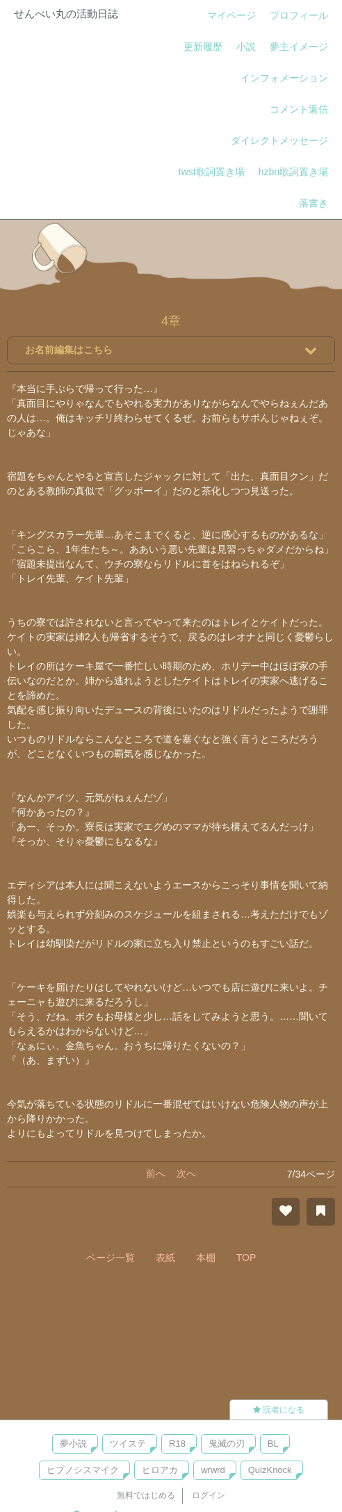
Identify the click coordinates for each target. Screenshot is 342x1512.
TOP (246, 1257)
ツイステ (128, 1443)
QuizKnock (270, 1470)
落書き (313, 203)
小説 (246, 46)
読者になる (278, 1410)
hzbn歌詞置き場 (293, 171)
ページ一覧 (110, 1257)
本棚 (205, 1257)
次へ (186, 1173)
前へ (155, 1173)
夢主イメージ (299, 46)
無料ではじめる (146, 1495)
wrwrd (213, 1470)
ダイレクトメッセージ (279, 140)
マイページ (231, 15)
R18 (177, 1443)
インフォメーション (284, 77)
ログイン (208, 1495)
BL (273, 1443)
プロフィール (299, 15)
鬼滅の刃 (227, 1443)
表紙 (165, 1257)
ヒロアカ (160, 1470)
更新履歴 (203, 46)
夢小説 (73, 1443)
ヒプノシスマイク (83, 1470)
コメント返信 (299, 109)
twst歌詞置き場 (212, 171)
